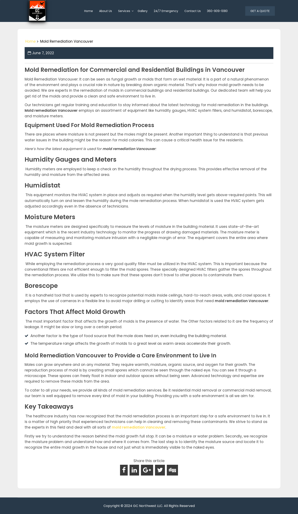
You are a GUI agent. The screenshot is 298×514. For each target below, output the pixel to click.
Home (30, 41)
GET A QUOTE (260, 11)
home (88, 11)
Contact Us (192, 11)
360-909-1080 (217, 11)
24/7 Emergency (166, 11)
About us (105, 11)
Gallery (143, 11)
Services (124, 11)
